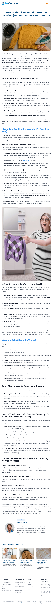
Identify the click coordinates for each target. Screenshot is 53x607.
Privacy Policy (35, 602)
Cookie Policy (40, 602)
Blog (29, 589)
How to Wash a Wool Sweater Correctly (9, 561)
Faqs (29, 582)
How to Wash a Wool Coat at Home (26, 561)
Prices (9, 591)
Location (4, 591)
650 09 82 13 (5, 588)
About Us (30, 584)
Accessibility (48, 601)
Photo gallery (18, 590)
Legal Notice (29, 602)
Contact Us (31, 587)
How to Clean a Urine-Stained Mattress (42, 562)
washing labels (26, 160)
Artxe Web (20, 603)
